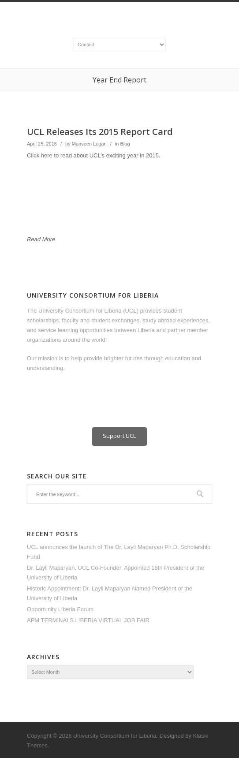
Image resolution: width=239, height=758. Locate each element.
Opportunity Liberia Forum (60, 609)
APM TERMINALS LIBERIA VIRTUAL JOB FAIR (88, 620)
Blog (125, 143)
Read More (41, 239)
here (47, 155)
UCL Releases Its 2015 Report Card (100, 132)
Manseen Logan (89, 143)
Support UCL (119, 436)
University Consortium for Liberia (115, 735)
